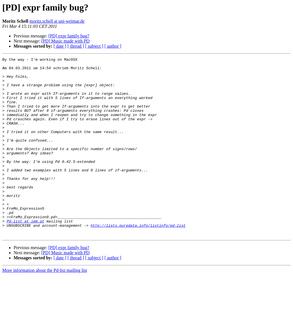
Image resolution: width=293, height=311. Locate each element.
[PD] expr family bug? (68, 35)
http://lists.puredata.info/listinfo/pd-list (138, 259)
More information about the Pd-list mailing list (44, 306)
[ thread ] (75, 46)
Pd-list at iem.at (25, 254)
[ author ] (112, 46)
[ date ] (60, 46)
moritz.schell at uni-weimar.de (57, 21)
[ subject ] (94, 46)
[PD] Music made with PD (65, 41)
